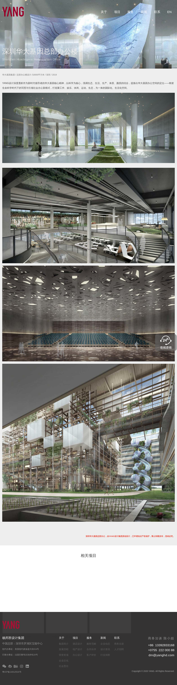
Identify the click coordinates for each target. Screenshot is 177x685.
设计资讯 (105, 649)
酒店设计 (77, 643)
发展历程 (63, 649)
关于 (104, 12)
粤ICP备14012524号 (11, 672)
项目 (117, 12)
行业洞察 (105, 655)
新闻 (144, 12)
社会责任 (63, 666)
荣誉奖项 (63, 655)
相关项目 (88, 556)
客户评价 (91, 655)
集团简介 (63, 643)
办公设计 (77, 655)
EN (169, 12)
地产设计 (77, 649)
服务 (130, 12)
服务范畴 (91, 643)
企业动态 (105, 643)
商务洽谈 (119, 643)
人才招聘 (119, 649)
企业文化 (63, 660)
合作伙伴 (91, 649)
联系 (157, 12)
